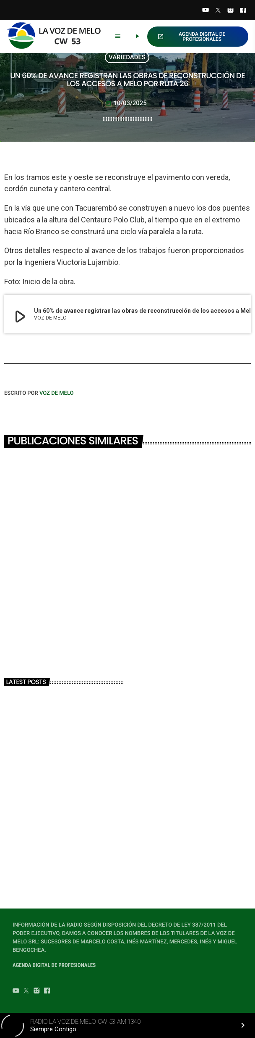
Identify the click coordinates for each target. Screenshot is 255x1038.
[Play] (137, 36)
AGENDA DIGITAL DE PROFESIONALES (191, 36)
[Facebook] (242, 11)
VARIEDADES (127, 57)
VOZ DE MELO (56, 393)
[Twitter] (218, 11)
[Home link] (57, 36)
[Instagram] (230, 11)
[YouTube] (205, 11)
